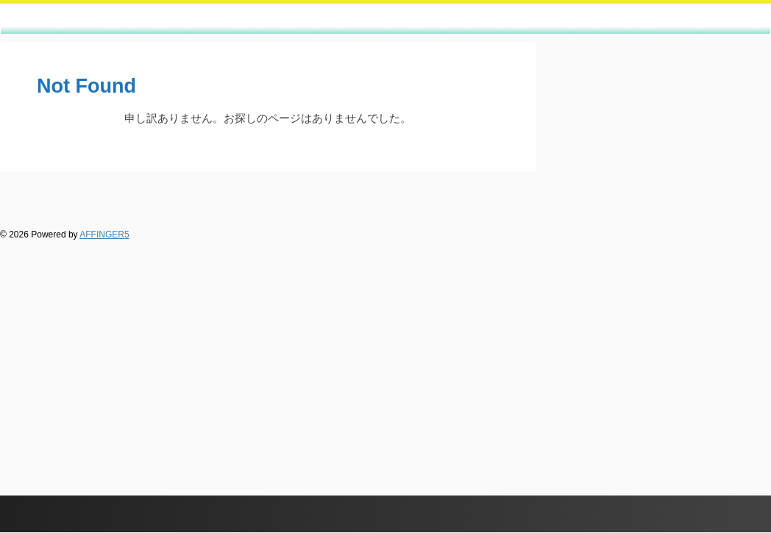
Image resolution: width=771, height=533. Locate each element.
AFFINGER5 (104, 234)
